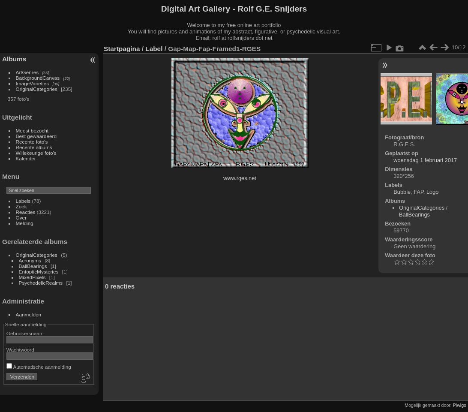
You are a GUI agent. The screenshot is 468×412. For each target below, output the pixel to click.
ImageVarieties (32, 83)
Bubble (402, 192)
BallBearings (33, 266)
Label (153, 48)
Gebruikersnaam (25, 333)
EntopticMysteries (39, 271)
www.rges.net (239, 178)
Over (21, 217)
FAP (418, 192)
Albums (14, 59)
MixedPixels (32, 277)
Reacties (26, 212)
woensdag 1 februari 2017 (425, 160)
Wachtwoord (20, 349)
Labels (23, 201)
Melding (24, 223)
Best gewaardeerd (36, 136)
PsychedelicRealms (41, 283)
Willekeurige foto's (36, 153)
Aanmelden (29, 314)
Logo (432, 192)
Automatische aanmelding (38, 367)
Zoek (21, 206)
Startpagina (122, 48)
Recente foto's (32, 141)
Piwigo (459, 405)
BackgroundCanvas (38, 78)
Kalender (26, 158)
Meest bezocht (32, 130)
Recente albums (34, 147)
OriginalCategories (36, 89)
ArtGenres (27, 72)
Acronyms (30, 260)
